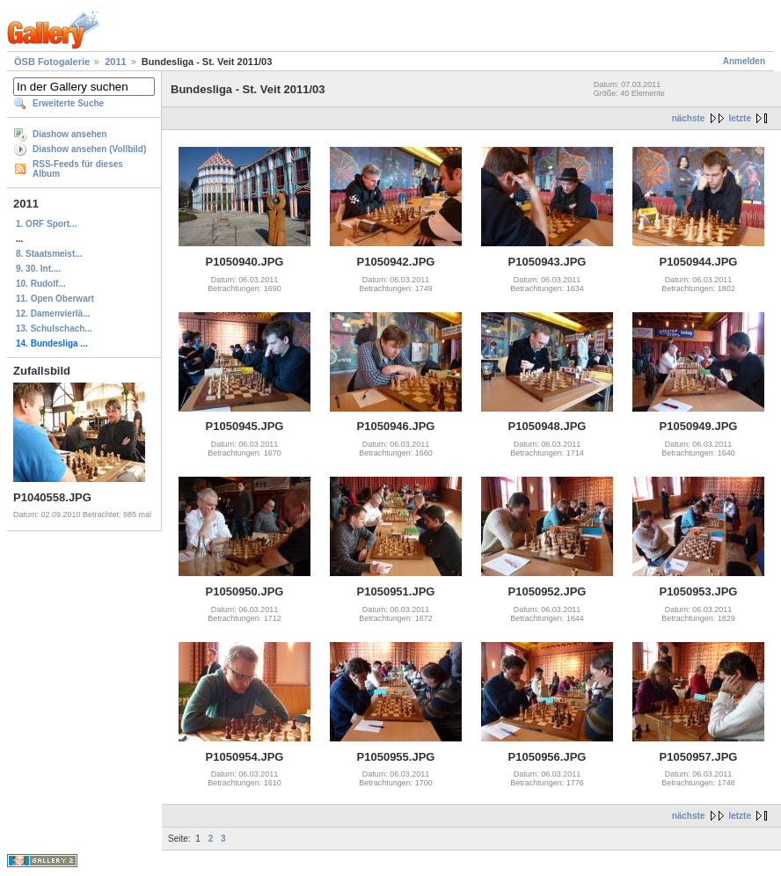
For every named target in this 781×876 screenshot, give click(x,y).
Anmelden (744, 61)
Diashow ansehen (69, 134)
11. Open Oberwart (55, 298)
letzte (739, 118)
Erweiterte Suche (68, 103)
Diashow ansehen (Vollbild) (89, 149)
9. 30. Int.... (38, 269)
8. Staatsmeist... (49, 254)
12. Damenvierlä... (53, 313)
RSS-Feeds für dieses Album (78, 169)
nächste (688, 118)
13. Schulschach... (54, 328)
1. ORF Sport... (46, 224)
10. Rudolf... (41, 283)
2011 (115, 61)
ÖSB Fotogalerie (52, 61)
